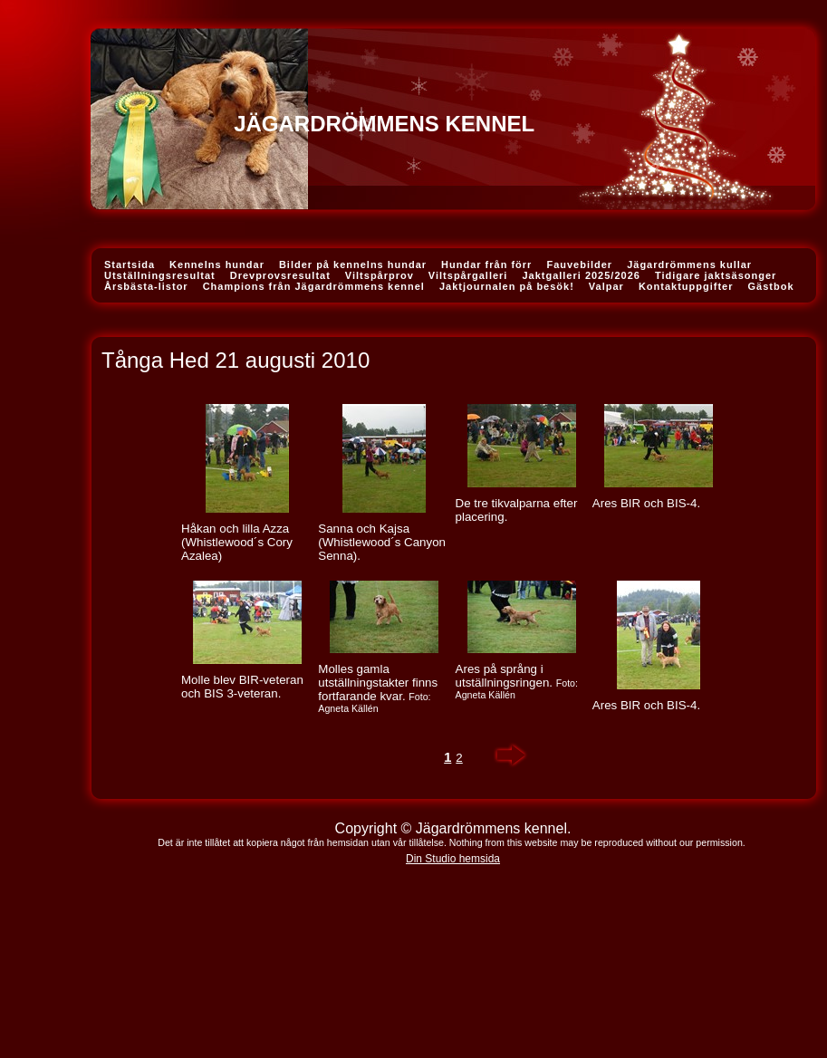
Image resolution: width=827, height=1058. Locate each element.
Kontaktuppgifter (686, 286)
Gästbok (771, 286)
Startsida (129, 264)
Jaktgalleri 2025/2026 (580, 275)
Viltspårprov (379, 275)
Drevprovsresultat (280, 275)
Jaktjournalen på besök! (506, 286)
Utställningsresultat (160, 275)
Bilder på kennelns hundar (353, 264)
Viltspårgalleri (468, 275)
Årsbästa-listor (146, 286)
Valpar (606, 286)
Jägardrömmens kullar (689, 264)
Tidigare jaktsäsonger (716, 275)
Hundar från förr (486, 264)
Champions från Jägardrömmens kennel (314, 286)
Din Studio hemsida (453, 858)
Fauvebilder (579, 264)
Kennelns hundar (216, 264)
